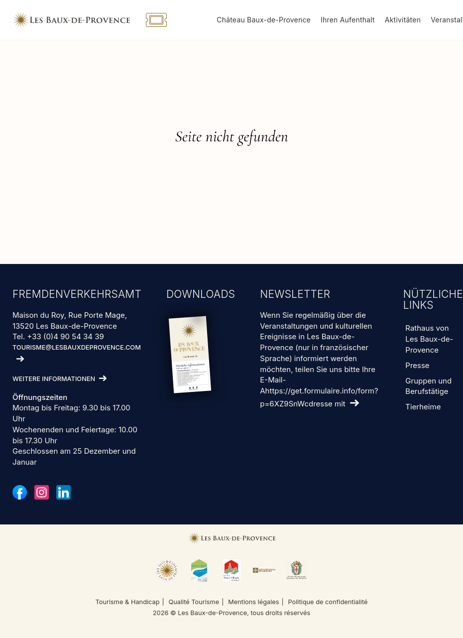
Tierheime (423, 406)
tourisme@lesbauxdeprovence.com (76, 347)
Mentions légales (253, 602)
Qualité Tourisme (193, 602)
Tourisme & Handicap (128, 602)
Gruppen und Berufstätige (428, 386)
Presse (417, 365)
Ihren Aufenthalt (348, 19)
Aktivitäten (403, 19)
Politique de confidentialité (327, 602)
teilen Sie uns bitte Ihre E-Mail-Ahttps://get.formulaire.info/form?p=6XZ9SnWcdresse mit (319, 387)
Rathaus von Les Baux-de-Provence (429, 339)
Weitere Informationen (53, 379)
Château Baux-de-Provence (264, 19)
